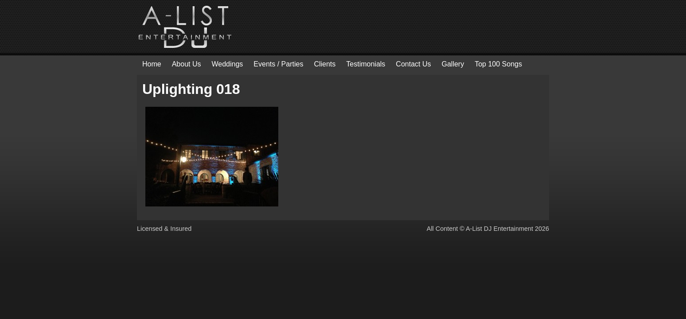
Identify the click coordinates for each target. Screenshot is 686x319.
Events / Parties (278, 64)
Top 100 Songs (498, 64)
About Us (186, 64)
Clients (324, 64)
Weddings (227, 64)
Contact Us (413, 64)
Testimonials (365, 64)
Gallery (452, 64)
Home (151, 64)
